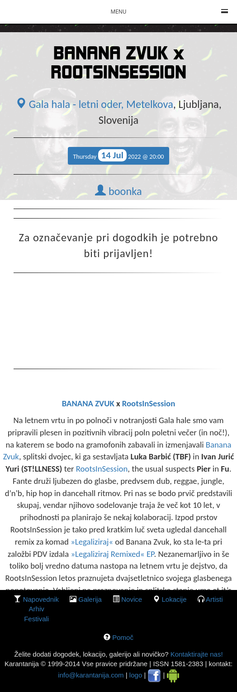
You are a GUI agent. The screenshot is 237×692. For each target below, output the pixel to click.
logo (135, 675)
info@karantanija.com (90, 675)
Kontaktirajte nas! (195, 654)
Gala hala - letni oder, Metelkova (94, 104)
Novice (131, 599)
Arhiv (36, 609)
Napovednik (41, 599)
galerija (90, 599)
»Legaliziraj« (93, 541)
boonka (118, 191)
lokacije (173, 599)
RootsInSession (148, 403)
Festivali (36, 619)
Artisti (214, 599)
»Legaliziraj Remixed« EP (112, 554)
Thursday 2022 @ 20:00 (118, 155)
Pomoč (122, 637)
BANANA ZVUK (88, 403)
